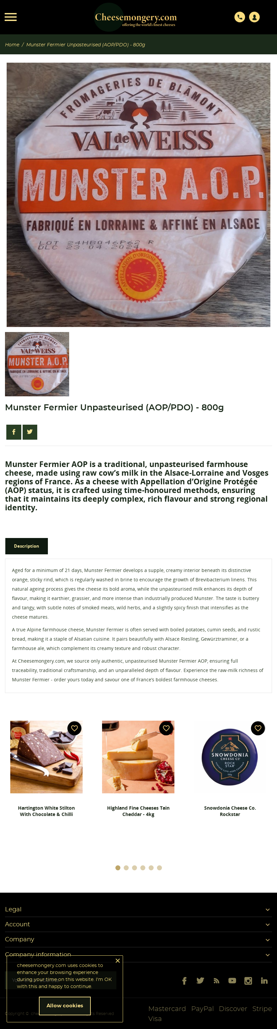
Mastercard (167, 1009)
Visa (155, 1019)
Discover (233, 1009)
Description (26, 546)
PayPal (202, 1009)
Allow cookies (65, 1005)
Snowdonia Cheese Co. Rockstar (230, 811)
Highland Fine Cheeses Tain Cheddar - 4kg (138, 811)
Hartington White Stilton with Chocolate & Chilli (46, 811)
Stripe (262, 1009)
